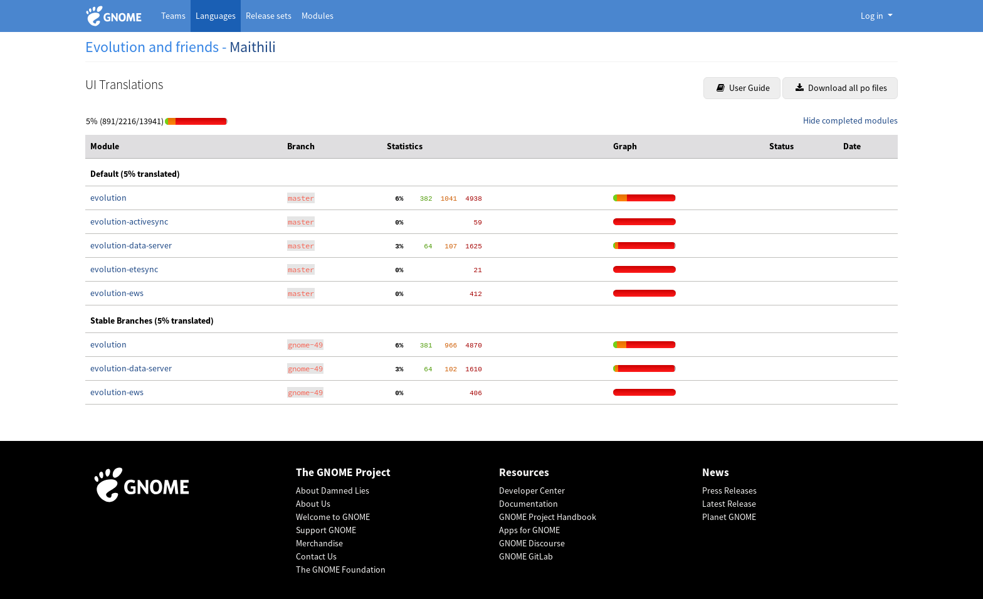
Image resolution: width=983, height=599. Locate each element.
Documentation (528, 503)
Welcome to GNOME (333, 516)
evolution (108, 197)
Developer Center (532, 490)
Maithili (252, 46)
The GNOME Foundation (341, 569)
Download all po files (841, 87)
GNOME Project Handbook (547, 516)
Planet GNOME (729, 516)
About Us (313, 503)
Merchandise (319, 543)
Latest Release (729, 503)
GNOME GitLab (526, 556)
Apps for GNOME (529, 530)
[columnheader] (183, 147)
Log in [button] (873, 15)
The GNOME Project (343, 472)
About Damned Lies (332, 490)
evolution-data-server (131, 245)
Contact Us (316, 556)
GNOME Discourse (532, 543)
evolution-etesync (124, 269)
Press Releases (729, 490)
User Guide (743, 87)
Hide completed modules (850, 120)
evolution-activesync (129, 221)
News (715, 472)
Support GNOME (326, 530)
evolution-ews (117, 293)
